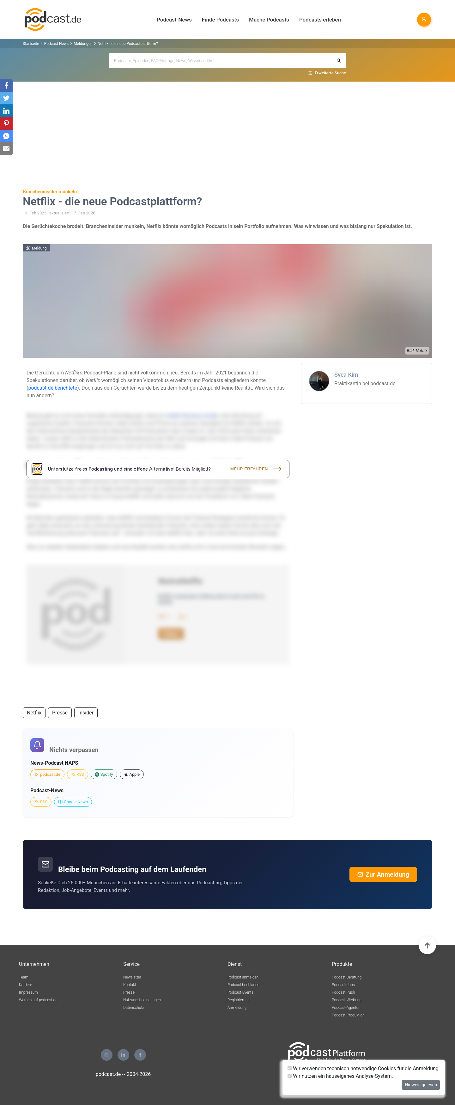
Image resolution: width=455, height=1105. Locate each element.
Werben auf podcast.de (38, 1000)
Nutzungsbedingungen (142, 1000)
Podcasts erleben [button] (320, 19)
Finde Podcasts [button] (220, 19)
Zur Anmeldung (383, 874)
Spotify (104, 774)
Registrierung (239, 1000)
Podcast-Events (240, 992)
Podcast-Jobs (343, 985)
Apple (132, 774)
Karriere (25, 985)
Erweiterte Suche (330, 73)
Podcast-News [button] (174, 19)
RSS (77, 774)
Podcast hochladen (243, 985)
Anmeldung (237, 1007)
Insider (86, 713)
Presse (60, 713)
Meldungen (83, 43)
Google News (73, 801)
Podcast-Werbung (346, 1000)
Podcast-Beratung (346, 977)
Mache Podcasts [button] (269, 19)
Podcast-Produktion (348, 1015)
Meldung (39, 248)
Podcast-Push (343, 992)
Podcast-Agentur (346, 1007)
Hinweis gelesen (421, 1084)
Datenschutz (133, 1007)
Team (23, 977)
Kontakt (129, 985)
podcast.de (47, 774)
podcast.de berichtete (52, 388)
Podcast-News (56, 43)
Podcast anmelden (243, 977)
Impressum (28, 992)
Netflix (34, 713)
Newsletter (132, 977)
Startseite (31, 43)
